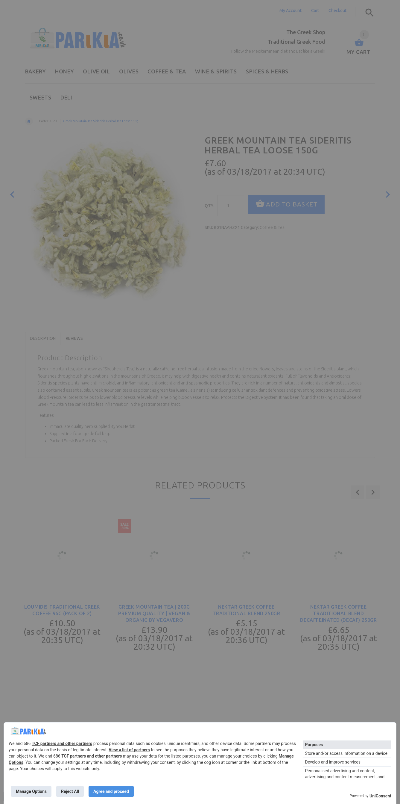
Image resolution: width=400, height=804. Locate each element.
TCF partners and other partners (62, 743)
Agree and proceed (111, 791)
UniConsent (380, 796)
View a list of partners (129, 749)
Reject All (70, 791)
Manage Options (31, 791)
